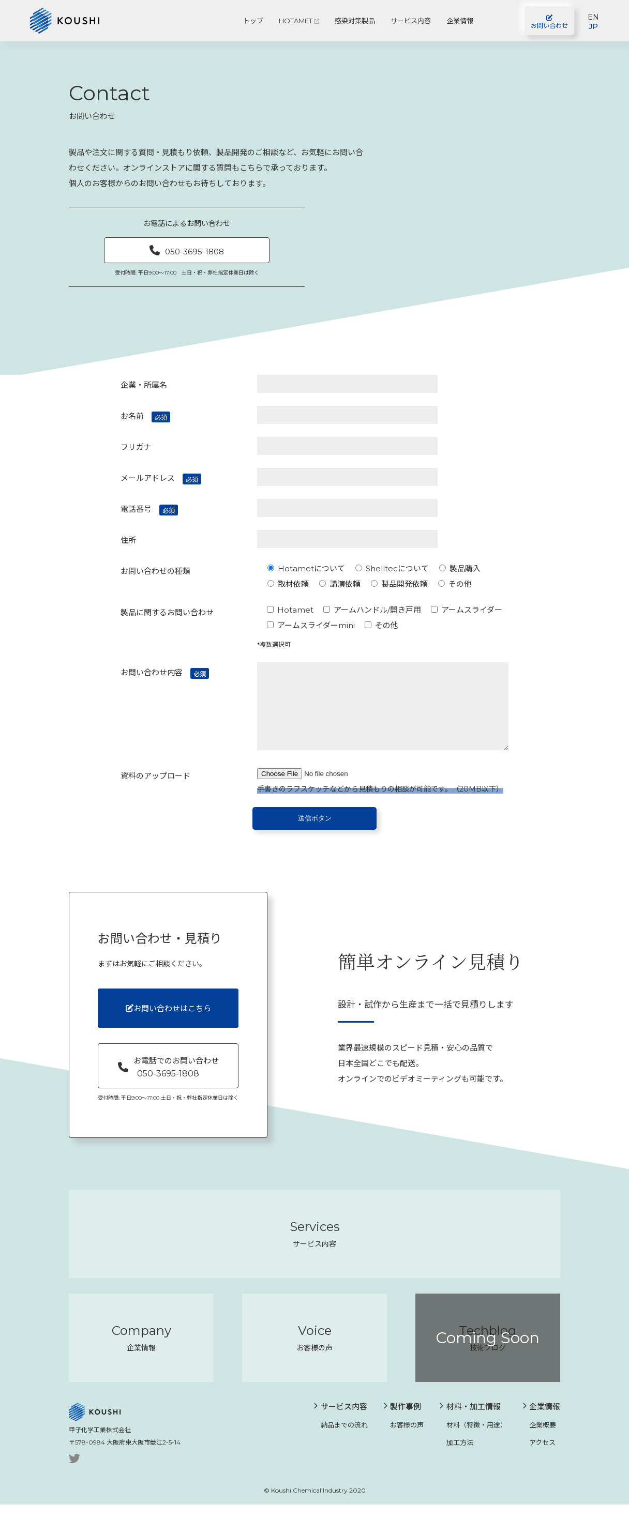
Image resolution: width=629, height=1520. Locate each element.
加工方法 (456, 1458)
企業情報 (459, 21)
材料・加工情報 (470, 1422)
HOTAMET (299, 21)
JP (593, 26)
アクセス (539, 1458)
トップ (253, 21)
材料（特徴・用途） (473, 1440)
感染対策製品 (355, 21)
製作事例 (402, 1422)
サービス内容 (411, 21)
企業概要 (539, 1440)
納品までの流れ (340, 1440)
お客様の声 (403, 1440)
